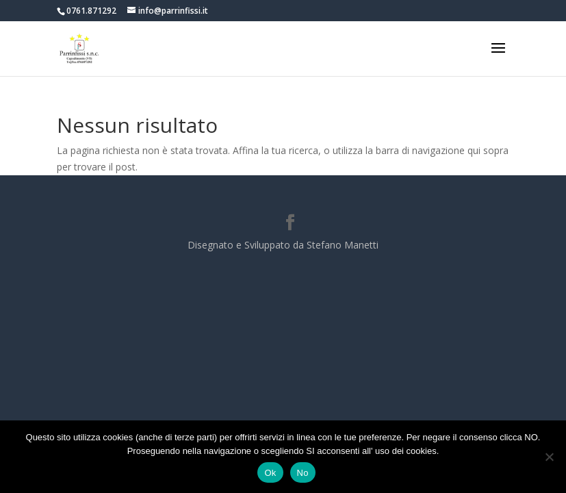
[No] (549, 457)
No (303, 473)
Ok (270, 473)
